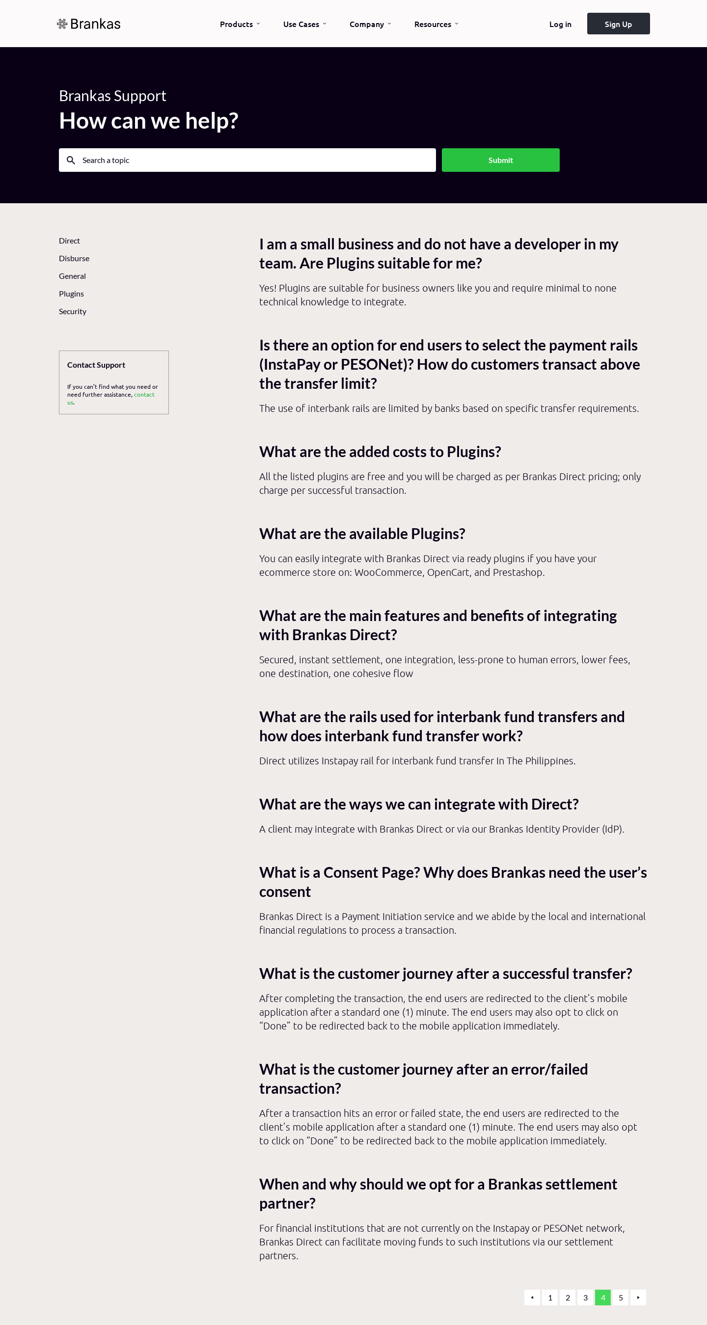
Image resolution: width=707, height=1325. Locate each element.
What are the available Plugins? (362, 533)
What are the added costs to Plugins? (380, 451)
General (72, 275)
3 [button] (585, 1297)
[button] (532, 1297)
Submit (501, 159)
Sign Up (618, 23)
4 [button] (603, 1297)
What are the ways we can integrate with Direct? (419, 803)
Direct (69, 240)
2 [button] (568, 1297)
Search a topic (105, 159)
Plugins (71, 293)
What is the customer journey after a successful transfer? (445, 973)
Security (72, 311)
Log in (560, 23)
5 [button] (621, 1297)
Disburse (74, 258)
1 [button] (550, 1297)
